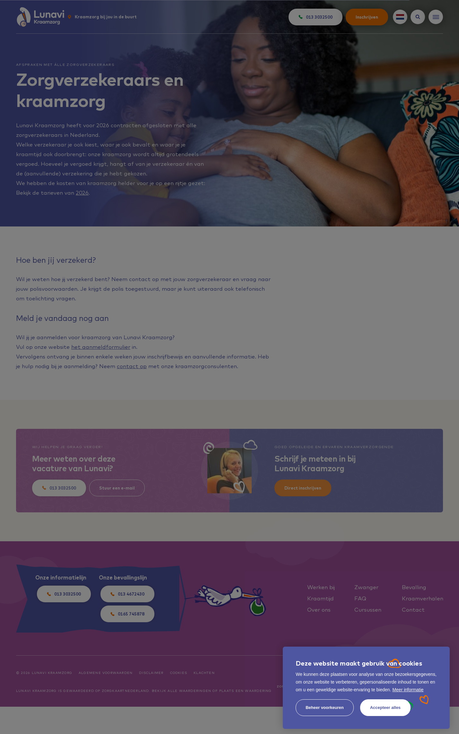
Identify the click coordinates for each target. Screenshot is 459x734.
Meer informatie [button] (407, 689)
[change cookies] (325, 707)
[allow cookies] (385, 707)
